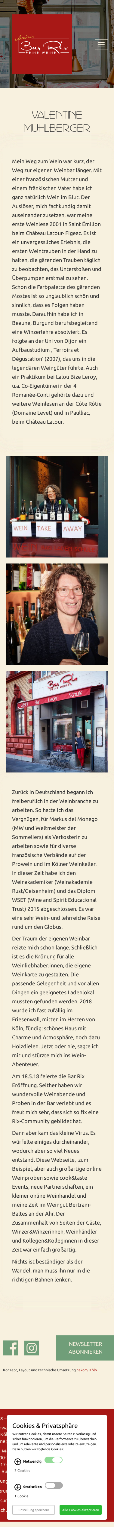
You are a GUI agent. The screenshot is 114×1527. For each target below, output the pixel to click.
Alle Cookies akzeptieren (80, 1516)
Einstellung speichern (33, 1516)
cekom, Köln (87, 1370)
